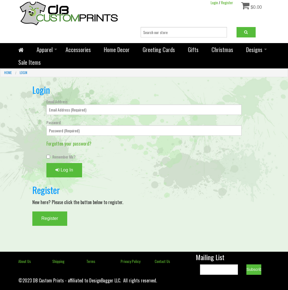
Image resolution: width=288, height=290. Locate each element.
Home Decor (117, 49)
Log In (64, 170)
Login (23, 72)
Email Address (57, 101)
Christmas (222, 49)
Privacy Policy (130, 261)
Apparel (45, 49)
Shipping (58, 261)
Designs (254, 49)
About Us (24, 261)
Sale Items (29, 62)
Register (49, 218)
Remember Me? (63, 157)
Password (53, 122)
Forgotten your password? (68, 143)
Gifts (193, 49)
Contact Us (162, 261)
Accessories (78, 49)
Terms (90, 261)
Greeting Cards (159, 49)
